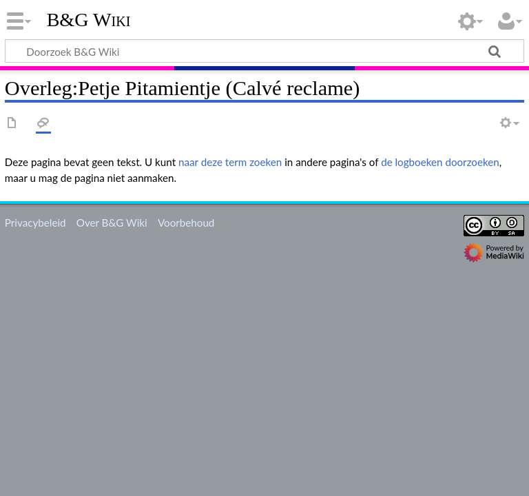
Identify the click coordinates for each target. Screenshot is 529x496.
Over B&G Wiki (111, 222)
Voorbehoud (186, 222)
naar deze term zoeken (230, 162)
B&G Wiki (89, 20)
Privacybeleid (35, 222)
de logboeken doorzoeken (440, 162)
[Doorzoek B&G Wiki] (264, 51)
